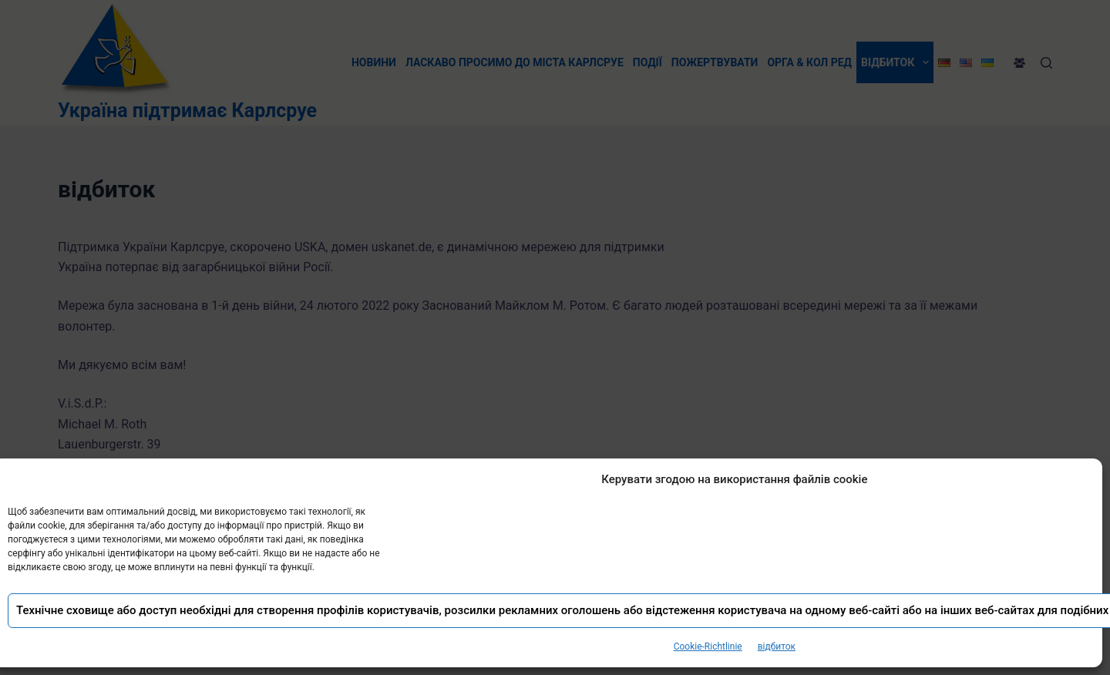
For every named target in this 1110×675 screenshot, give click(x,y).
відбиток (777, 646)
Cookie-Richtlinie (708, 646)
